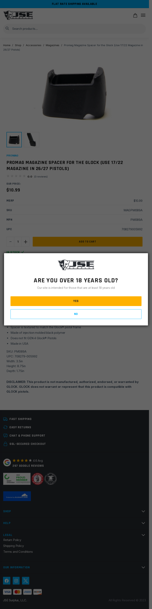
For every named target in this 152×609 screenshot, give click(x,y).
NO (76, 314)
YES (76, 301)
